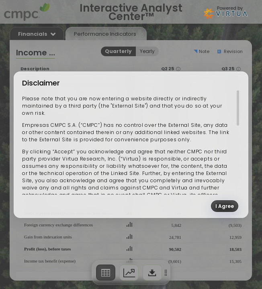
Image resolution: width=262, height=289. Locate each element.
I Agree (224, 206)
